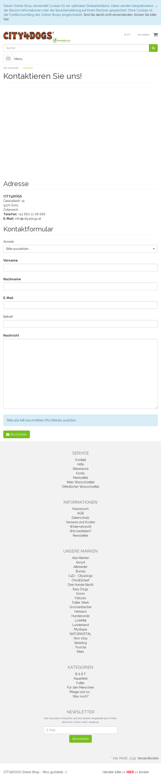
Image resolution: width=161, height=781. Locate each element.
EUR (127, 34)
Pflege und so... (80, 692)
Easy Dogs (80, 589)
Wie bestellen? (80, 531)
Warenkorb (81, 469)
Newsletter (80, 535)
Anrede (8, 241)
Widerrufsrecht (80, 526)
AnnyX (80, 562)
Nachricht (11, 335)
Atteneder (80, 567)
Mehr (80, 651)
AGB (80, 513)
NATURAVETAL (80, 634)
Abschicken (16, 434)
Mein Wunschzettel (80, 482)
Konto (80, 473)
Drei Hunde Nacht (80, 584)
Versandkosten (148, 758)
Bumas (81, 571)
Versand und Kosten (80, 522)
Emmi (80, 593)
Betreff (8, 316)
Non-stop (81, 638)
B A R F (80, 674)
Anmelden (144, 34)
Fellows (80, 598)
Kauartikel (81, 678)
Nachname (12, 279)
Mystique (80, 629)
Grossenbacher (80, 607)
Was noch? (81, 696)
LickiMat (80, 620)
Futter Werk (80, 602)
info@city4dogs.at (28, 218)
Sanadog (80, 643)
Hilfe (80, 464)
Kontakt (80, 460)
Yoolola (80, 647)
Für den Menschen (80, 687)
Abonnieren (80, 739)
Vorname (10, 260)
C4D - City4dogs (80, 576)
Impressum (80, 509)
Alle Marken (80, 558)
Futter (80, 683)
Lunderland (80, 625)
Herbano (80, 611)
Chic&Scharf (80, 580)
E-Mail (8, 298)
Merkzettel (80, 477)
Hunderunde (80, 616)
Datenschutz (81, 517)
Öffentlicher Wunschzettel (80, 486)
